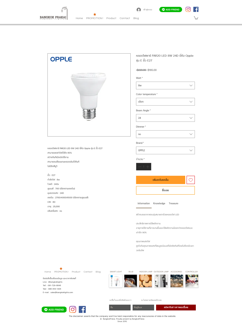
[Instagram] (188, 9)
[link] (144, 203)
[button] (136, 18)
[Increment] (148, 166)
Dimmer (141, 126)
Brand (140, 142)
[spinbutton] (143, 166)
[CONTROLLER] (191, 272)
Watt (139, 78)
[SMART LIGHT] (116, 272)
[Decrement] (139, 166)
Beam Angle (143, 110)
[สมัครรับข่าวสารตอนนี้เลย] (176, 307)
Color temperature (146, 94)
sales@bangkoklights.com (61, 292)
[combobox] (165, 85)
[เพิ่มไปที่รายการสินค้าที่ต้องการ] (191, 180)
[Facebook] (195, 9)
